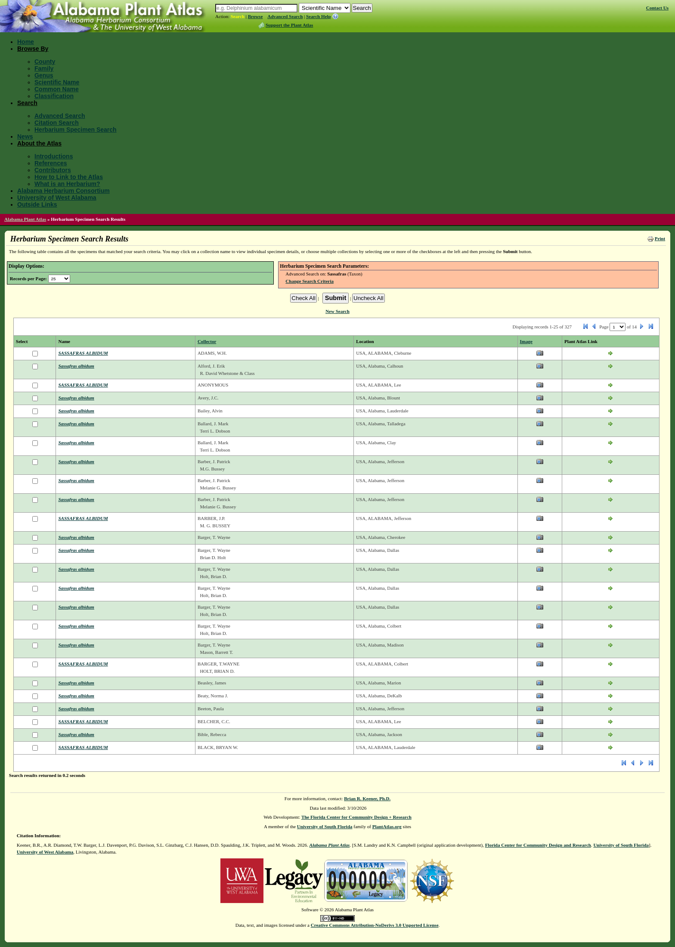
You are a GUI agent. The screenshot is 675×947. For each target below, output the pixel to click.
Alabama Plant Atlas (25, 219)
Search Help (318, 16)
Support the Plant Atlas (289, 25)
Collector (207, 341)
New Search (337, 311)
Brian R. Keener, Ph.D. (367, 798)
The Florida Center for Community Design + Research (356, 817)
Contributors (52, 170)
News (25, 136)
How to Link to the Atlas (68, 176)
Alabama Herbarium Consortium (63, 190)
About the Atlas (39, 143)
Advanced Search (285, 16)
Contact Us (657, 7)
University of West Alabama (56, 197)
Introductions (53, 156)
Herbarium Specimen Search (75, 129)
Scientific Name (56, 82)
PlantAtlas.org (387, 826)
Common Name (56, 89)
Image (526, 341)
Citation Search (56, 122)
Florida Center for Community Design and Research (538, 845)
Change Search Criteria (309, 281)
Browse (255, 16)
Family (43, 68)
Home (25, 41)
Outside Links (37, 204)
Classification (54, 96)
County (44, 61)
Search (238, 16)
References (50, 163)
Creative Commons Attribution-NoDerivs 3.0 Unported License (375, 925)
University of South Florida (325, 826)
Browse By (32, 48)
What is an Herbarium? (67, 183)
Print (660, 238)
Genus (43, 75)
